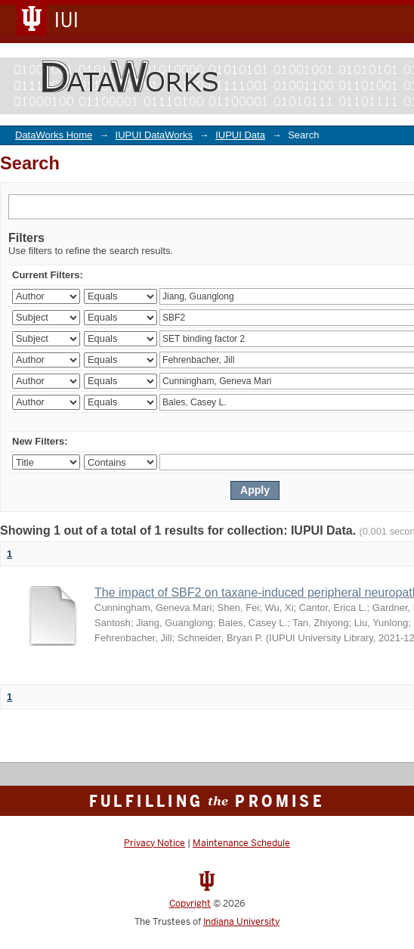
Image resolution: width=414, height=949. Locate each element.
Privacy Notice (154, 843)
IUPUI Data (240, 135)
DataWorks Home (53, 135)
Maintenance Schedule (241, 843)
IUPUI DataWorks (154, 135)
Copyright (190, 904)
